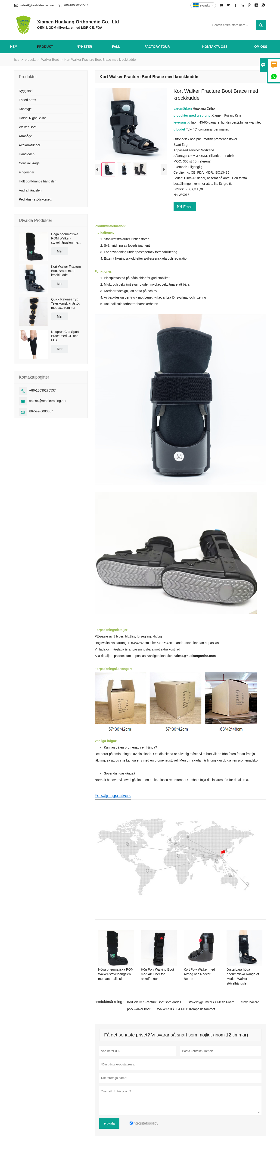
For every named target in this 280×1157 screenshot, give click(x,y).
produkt (45, 46)
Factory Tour (157, 46)
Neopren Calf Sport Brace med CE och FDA (65, 336)
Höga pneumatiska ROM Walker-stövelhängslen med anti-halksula (65, 238)
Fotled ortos (27, 100)
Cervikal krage (29, 163)
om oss (260, 46)
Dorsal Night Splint (32, 118)
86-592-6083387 (41, 411)
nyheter (84, 46)
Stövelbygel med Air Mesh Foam (211, 1002)
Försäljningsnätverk (113, 795)
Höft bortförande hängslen (37, 181)
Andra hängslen (30, 190)
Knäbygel (25, 109)
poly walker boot (138, 1009)
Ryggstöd (26, 91)
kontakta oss (214, 46)
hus (16, 59)
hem (13, 46)
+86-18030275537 (76, 5)
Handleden (27, 154)
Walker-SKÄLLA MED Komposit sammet (186, 1009)
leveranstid (182, 122)
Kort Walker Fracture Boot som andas (154, 1002)
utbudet (180, 129)
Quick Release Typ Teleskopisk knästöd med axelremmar (65, 303)
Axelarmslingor (29, 145)
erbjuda (109, 1123)
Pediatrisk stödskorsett (35, 199)
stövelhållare (250, 1002)
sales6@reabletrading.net (37, 5)
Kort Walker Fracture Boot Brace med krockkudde (66, 271)
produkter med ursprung (193, 115)
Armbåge (25, 136)
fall (116, 46)
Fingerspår (26, 172)
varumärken (183, 108)
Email (185, 206)
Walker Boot (50, 59)
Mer (59, 251)
